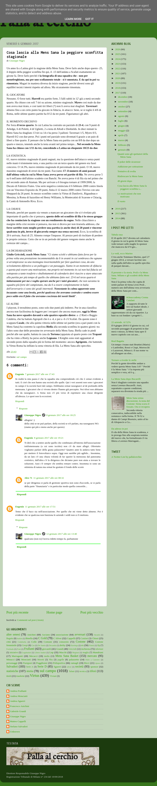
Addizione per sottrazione (130, 166)
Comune (48, 641)
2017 (118, 92)
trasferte (20, 676)
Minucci (10, 659)
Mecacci (33, 656)
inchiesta (85, 649)
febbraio (122, 145)
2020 (118, 78)
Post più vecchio (91, 612)
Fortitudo (10, 649)
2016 (118, 208)
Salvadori (12, 666)
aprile (121, 135)
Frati (19, 649)
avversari (79, 634)
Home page (54, 612)
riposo (97, 663)
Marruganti (17, 656)
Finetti (91, 645)
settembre (123, 111)
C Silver (57, 638)
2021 (118, 73)
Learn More (73, 19)
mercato (92, 656)
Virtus (34, 675)
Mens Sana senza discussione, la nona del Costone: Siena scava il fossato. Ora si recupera (138, 402)
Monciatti (26, 659)
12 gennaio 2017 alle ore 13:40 (61, 533)
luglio (121, 120)
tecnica (83, 671)
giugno (122, 125)
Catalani (84, 638)
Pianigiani (27, 663)
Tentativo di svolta (127, 171)
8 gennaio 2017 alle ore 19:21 (49, 437)
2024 (118, 59)
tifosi (93, 671)
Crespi (25, 645)
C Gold (42, 638)
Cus (33, 645)
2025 (118, 54)
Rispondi (19, 401)
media (46, 656)
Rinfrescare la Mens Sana (130, 176)
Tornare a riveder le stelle (124, 360)
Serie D (42, 666)
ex (82, 645)
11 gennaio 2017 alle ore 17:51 (40, 506)
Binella (29, 638)
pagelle (61, 659)
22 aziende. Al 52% (121, 322)
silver (69, 667)
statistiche (12, 671)
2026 (118, 49)
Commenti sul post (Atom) (30, 620)
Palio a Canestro (93, 660)
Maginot (75, 652)
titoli (8, 676)
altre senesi (13, 634)
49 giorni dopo (125, 181)
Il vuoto (121, 201)
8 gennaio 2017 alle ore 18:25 (61, 415)
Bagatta (9, 638)
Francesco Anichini (19, 706)
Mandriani (98, 652)
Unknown (15, 731)
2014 (118, 218)
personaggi (11, 663)
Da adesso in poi (119, 428)
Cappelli (71, 638)
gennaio (122, 149)
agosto (121, 116)
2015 (118, 213)
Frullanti (29, 648)
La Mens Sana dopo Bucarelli (126, 379)
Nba (51, 659)
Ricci (86, 663)
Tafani (71, 671)
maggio (122, 130)
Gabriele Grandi (18, 711)
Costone (80, 641)
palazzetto (74, 659)
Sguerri (57, 666)
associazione (62, 634)
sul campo (22, 357)
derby (62, 645)
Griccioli (72, 649)
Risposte (23, 408)
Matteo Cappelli (18, 721)
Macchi (62, 652)
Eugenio (19, 374)
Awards (97, 635)
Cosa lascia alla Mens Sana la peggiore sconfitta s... (132, 187)
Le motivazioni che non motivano (129, 195)
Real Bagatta (117, 341)
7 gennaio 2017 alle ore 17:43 (39, 374)
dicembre (123, 96)
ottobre (122, 106)
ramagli (74, 663)
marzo (121, 140)
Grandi (59, 649)
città (8, 641)
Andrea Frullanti (18, 691)
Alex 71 (28, 478)
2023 (118, 63)
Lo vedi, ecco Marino (122, 253)
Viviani (53, 676)
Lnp (51, 652)
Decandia (52, 645)
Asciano (46, 634)
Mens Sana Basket (66, 656)
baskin (19, 638)
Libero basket (40, 652)
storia (29, 671)
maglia (86, 652)
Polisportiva (59, 663)
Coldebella (22, 642)
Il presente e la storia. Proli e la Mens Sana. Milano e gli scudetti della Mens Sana (130, 275)
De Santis (42, 645)
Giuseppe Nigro (32, 415)
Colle (34, 641)
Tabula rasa (117, 234)
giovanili (46, 649)
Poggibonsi (41, 663)
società (79, 666)
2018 (118, 88)
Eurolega (74, 645)
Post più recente (17, 612)
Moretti (40, 659)
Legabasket (26, 652)
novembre (123, 101)
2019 (118, 83)
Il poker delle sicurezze (129, 161)
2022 (118, 68)
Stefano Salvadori (19, 726)
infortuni (99, 649)
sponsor (94, 666)
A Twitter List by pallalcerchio (126, 456)
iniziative (14, 652)
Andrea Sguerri (17, 701)
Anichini (31, 634)
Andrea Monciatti (19, 696)
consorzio (64, 641)
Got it (89, 19)
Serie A (29, 666)
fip (98, 645)
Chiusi (95, 638)
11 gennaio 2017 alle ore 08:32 (48, 478)
